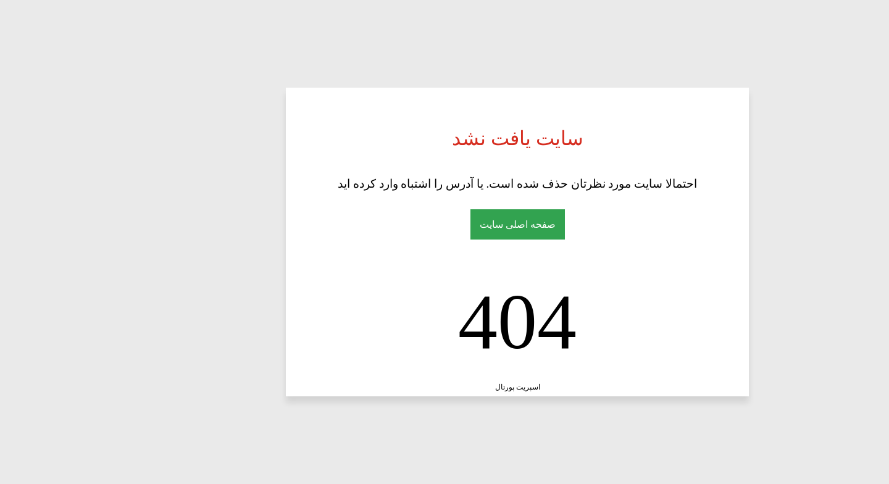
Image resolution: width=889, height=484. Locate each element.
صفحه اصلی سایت (445, 224)
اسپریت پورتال (444, 387)
